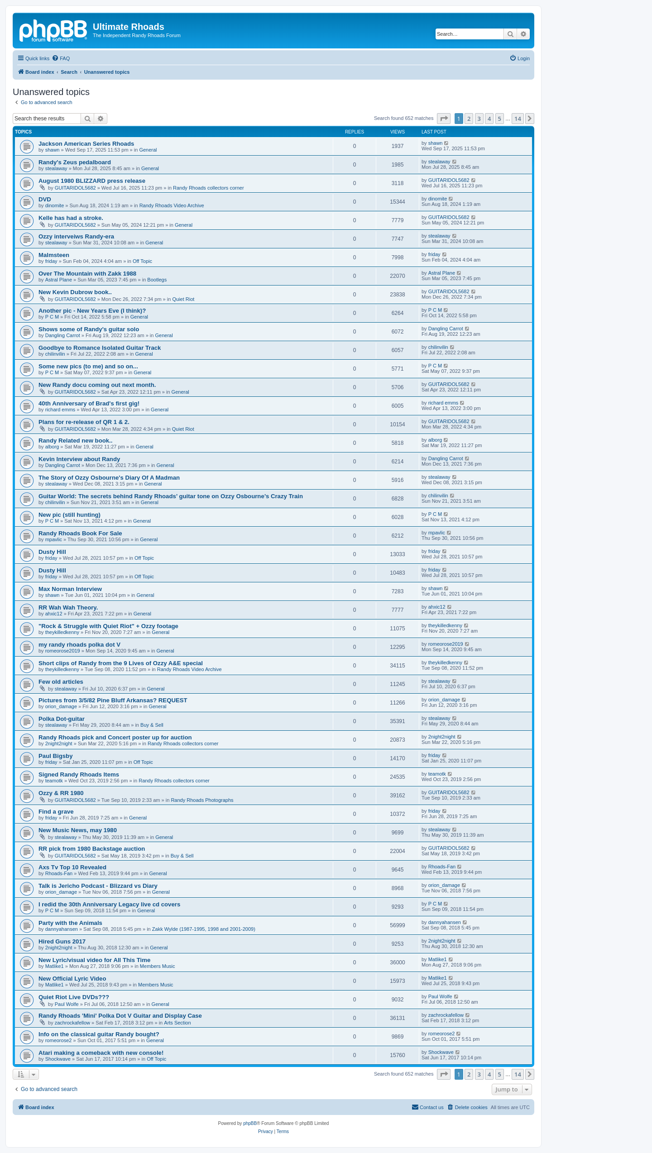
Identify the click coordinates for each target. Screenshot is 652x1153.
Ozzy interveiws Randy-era (76, 236)
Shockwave (58, 1059)
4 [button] (489, 118)
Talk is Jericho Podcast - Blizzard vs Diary (98, 885)
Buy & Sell (151, 725)
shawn (52, 149)
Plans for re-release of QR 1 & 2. (83, 422)
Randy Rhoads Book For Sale (80, 533)
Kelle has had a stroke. (70, 217)
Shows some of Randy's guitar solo (88, 329)
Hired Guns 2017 (62, 941)
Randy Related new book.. (75, 440)
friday (51, 261)
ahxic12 (53, 613)
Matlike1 (54, 966)
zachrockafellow (72, 1022)
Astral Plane (58, 279)
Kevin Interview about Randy (79, 459)
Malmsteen (53, 255)
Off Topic (142, 261)
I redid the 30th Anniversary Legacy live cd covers (109, 904)
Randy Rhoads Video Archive (171, 205)
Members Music (157, 966)
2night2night (58, 743)
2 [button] (468, 118)
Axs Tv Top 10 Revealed (72, 867)
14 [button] (517, 118)
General (148, 149)
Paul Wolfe (67, 1004)
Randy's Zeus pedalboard (74, 162)
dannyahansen (61, 929)
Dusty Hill (52, 551)
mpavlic (53, 539)
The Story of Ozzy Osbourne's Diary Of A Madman (109, 477)
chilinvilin (55, 354)
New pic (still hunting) (69, 514)
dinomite (54, 205)
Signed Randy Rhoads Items (78, 774)
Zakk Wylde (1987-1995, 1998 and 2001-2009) (203, 929)
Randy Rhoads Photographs (202, 800)
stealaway (56, 168)
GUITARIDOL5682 (75, 188)
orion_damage (61, 706)
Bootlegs (157, 279)
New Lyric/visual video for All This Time (94, 960)
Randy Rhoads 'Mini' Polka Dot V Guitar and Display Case (120, 1015)
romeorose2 (58, 1040)
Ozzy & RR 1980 (61, 793)
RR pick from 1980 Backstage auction (91, 848)
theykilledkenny (62, 632)
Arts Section (177, 1022)
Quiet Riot (183, 299)
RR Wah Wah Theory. (68, 607)
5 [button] (499, 118)
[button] (444, 118)
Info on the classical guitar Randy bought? (98, 1034)
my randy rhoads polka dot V (79, 644)
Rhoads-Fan (59, 873)
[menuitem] (61, 58)
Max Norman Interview (70, 589)
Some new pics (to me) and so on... (88, 366)
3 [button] (479, 118)
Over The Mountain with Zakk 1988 (87, 273)
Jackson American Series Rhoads (86, 143)
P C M (52, 316)
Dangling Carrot (62, 335)
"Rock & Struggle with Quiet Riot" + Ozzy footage (108, 626)
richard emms (60, 409)
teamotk (54, 780)
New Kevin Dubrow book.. (75, 292)
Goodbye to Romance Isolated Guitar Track (99, 347)
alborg (52, 446)
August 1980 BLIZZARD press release (91, 180)
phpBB (250, 1123)
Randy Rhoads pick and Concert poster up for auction (115, 737)
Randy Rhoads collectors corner (208, 188)
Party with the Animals (70, 923)
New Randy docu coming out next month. (97, 384)
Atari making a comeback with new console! (100, 1052)
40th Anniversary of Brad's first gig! (88, 403)
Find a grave (56, 811)
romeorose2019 (62, 650)
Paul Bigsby (55, 756)
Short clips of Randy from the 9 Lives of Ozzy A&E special (120, 663)
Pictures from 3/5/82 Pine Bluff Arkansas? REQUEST (112, 700)
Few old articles (60, 681)
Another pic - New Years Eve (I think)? (92, 310)
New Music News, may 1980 (77, 830)
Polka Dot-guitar (61, 718)
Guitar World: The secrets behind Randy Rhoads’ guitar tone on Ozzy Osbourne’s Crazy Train (170, 496)
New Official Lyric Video (72, 978)
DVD (44, 199)
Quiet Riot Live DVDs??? (73, 997)
